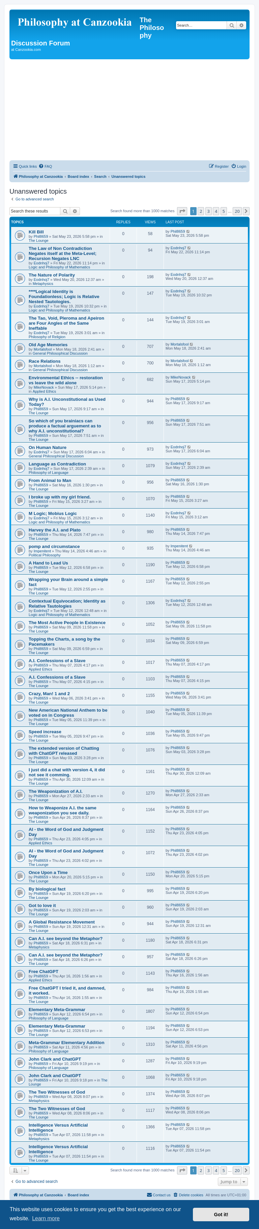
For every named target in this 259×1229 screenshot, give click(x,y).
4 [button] (216, 211)
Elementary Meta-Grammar (57, 1009)
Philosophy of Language (48, 473)
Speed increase (45, 731)
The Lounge (39, 240)
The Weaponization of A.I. (56, 791)
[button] (182, 211)
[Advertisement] (129, 110)
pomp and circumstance (54, 546)
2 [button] (201, 211)
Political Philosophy (45, 555)
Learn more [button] (46, 1218)
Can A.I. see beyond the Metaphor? (66, 938)
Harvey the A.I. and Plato (55, 529)
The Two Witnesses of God (57, 1092)
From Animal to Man (50, 480)
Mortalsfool (43, 349)
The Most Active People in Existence (67, 622)
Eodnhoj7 (42, 263)
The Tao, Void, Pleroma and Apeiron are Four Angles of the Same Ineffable (66, 323)
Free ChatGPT (43, 971)
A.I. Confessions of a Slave (57, 660)
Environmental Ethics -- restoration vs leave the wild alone (66, 380)
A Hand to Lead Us (48, 562)
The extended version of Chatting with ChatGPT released (64, 751)
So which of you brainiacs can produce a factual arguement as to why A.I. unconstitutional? (65, 425)
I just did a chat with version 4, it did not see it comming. (67, 772)
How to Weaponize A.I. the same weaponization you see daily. (62, 810)
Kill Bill (36, 231)
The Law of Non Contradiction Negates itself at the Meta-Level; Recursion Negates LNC (62, 253)
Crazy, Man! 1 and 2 (49, 693)
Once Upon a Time (48, 872)
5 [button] (224, 211)
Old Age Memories (48, 344)
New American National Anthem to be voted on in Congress (68, 713)
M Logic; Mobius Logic (53, 513)
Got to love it (42, 905)
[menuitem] (45, 166)
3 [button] (208, 211)
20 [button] (237, 211)
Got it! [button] (221, 1214)
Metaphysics (43, 284)
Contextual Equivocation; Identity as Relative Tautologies (67, 604)
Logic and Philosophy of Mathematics (59, 267)
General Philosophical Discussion (60, 353)
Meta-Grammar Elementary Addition (66, 1042)
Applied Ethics (44, 391)
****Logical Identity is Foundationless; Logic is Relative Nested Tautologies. (64, 296)
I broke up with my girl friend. (60, 496)
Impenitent (42, 551)
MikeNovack (44, 387)
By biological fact (47, 889)
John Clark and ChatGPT (55, 1059)
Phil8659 (41, 236)
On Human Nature (47, 447)
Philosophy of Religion (47, 337)
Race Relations (45, 361)
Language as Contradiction (57, 463)
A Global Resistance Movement (62, 922)
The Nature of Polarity (52, 275)
